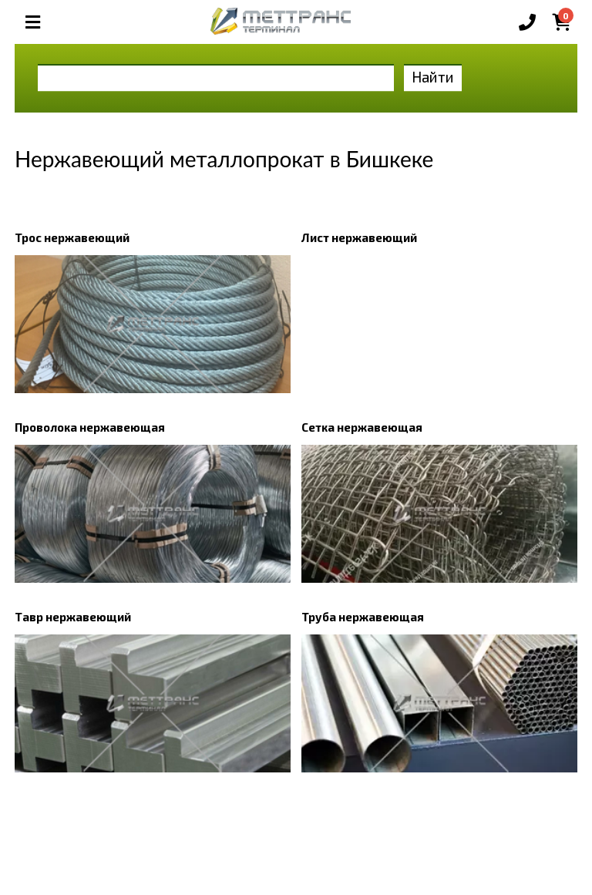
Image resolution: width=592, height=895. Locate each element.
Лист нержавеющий (359, 237)
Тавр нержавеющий (73, 617)
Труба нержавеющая (362, 617)
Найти (433, 77)
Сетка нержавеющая (361, 427)
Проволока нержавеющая (90, 427)
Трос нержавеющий (72, 237)
